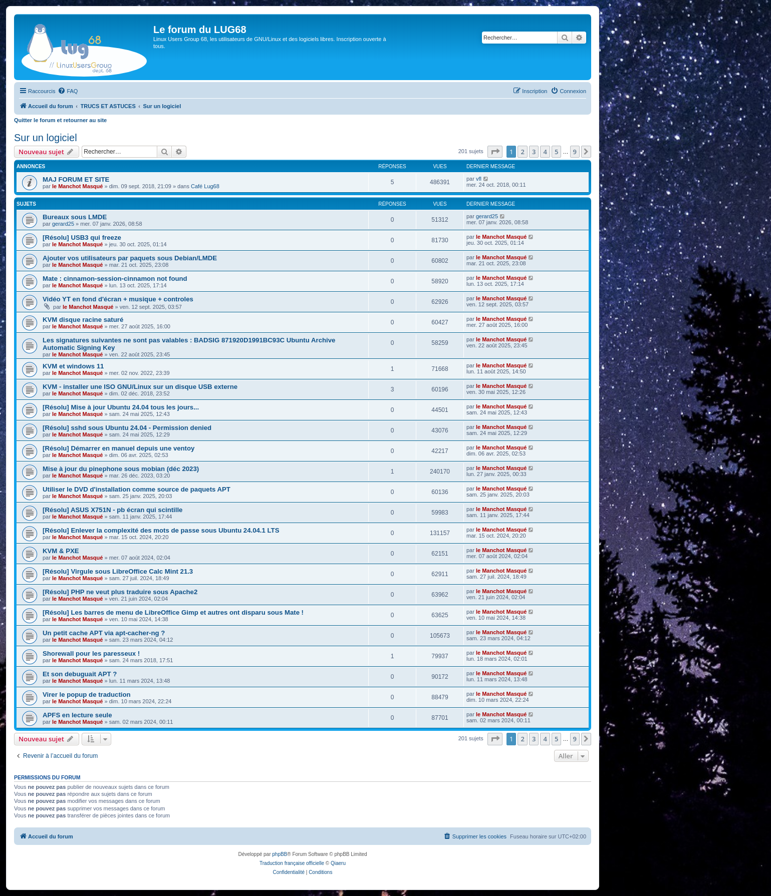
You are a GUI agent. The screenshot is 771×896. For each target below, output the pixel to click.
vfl (478, 179)
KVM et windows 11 (73, 366)
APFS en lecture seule (77, 715)
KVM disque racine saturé (83, 319)
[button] (494, 152)
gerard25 (63, 224)
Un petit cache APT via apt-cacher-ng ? (104, 633)
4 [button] (545, 151)
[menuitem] (68, 91)
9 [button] (575, 151)
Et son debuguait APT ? (80, 674)
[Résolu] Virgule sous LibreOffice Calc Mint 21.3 (118, 571)
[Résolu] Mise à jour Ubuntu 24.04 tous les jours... (121, 407)
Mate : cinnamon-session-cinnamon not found (115, 278)
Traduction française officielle (292, 863)
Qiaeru (338, 863)
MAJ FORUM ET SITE (76, 179)
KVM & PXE (61, 551)
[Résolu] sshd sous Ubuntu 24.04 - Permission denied (127, 427)
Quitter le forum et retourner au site (60, 120)
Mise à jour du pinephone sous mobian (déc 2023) (121, 469)
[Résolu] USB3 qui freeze (82, 237)
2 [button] (522, 151)
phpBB (279, 854)
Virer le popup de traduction (87, 694)
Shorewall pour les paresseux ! (91, 653)
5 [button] (556, 151)
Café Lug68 (205, 186)
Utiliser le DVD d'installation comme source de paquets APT (136, 489)
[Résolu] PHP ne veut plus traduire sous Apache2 (120, 592)
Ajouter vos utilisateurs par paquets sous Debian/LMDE (130, 258)
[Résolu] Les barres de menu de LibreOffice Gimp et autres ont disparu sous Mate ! (173, 612)
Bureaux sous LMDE (75, 217)
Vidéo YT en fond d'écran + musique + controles (118, 299)
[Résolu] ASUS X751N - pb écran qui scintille (112, 510)
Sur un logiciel (45, 137)
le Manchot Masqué (77, 186)
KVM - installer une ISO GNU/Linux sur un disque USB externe (140, 386)
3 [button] (534, 151)
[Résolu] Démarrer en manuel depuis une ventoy (118, 448)
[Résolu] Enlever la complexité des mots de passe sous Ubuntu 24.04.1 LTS (161, 530)
